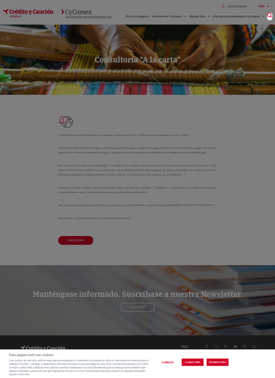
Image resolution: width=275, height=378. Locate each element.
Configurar (168, 362)
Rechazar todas (217, 362)
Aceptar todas (192, 362)
